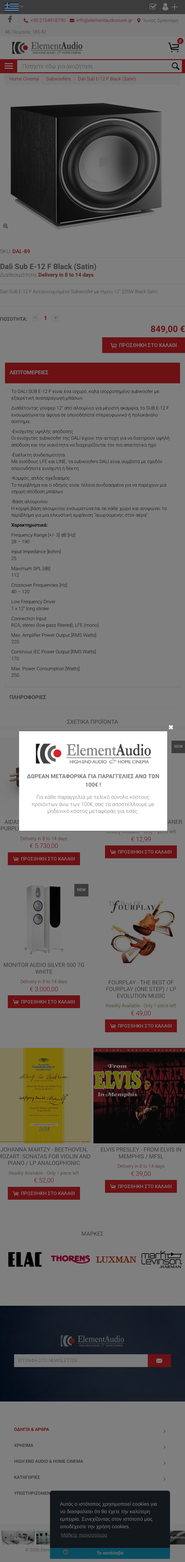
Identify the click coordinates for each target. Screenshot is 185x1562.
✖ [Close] (170, 727)
